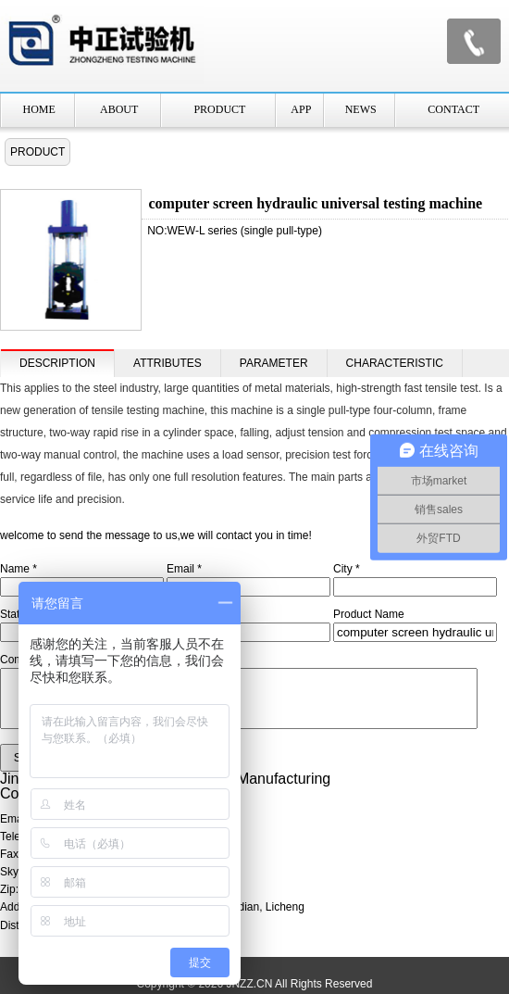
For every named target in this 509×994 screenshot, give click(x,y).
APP (301, 109)
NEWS (361, 109)
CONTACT (453, 109)
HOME (39, 109)
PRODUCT (219, 109)
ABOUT (119, 109)
